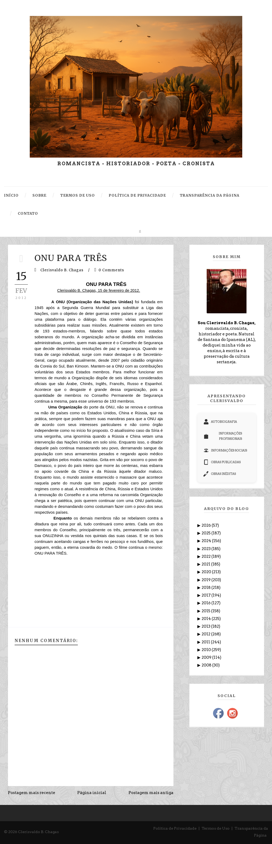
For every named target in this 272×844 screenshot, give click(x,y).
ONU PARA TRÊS (71, 258)
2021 (206, 564)
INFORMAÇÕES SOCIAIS (225, 450)
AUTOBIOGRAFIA (220, 421)
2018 (206, 587)
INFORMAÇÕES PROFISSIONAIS (222, 436)
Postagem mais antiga (151, 792)
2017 (206, 595)
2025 (206, 533)
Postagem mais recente (31, 792)
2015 (206, 611)
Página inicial (91, 792)
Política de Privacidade (175, 828)
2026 (207, 525)
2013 (206, 626)
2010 (207, 649)
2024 (207, 540)
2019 (206, 579)
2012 (206, 634)
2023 (206, 548)
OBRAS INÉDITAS (219, 473)
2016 (206, 603)
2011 (206, 642)
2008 (207, 665)
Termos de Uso (216, 828)
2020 (207, 571)
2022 (206, 556)
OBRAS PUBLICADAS (222, 462)
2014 (207, 618)
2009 (207, 657)
